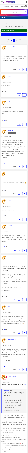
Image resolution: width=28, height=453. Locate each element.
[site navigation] (2, 2)
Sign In (26, 2)
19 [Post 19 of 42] (4, 163)
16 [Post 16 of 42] (4, 66)
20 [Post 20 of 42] (4, 190)
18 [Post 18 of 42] (4, 120)
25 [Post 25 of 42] (4, 366)
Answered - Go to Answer (14, 30)
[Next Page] (20, 40)
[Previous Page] (8, 40)
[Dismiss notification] (26, 6)
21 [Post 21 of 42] (4, 215)
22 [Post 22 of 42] (4, 246)
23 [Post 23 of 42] (4, 296)
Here (11, 451)
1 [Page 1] (11, 40)
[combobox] (13, 12)
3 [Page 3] (16, 40)
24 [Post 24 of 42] (4, 329)
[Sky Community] (9, 2)
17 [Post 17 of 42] (4, 91)
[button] (26, 46)
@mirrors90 (6, 390)
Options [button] (3, 23)
